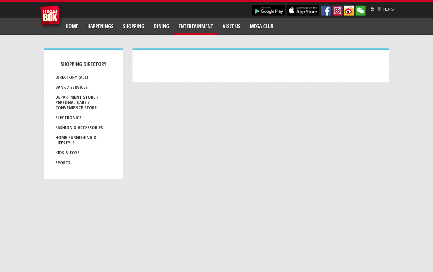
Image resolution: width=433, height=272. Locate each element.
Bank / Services (71, 87)
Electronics (68, 117)
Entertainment (196, 26)
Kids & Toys (67, 152)
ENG (389, 9)
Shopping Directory (83, 64)
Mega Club (261, 26)
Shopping (133, 26)
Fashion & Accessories (79, 127)
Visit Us (231, 26)
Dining (161, 26)
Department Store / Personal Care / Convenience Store (77, 102)
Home (72, 26)
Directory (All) (71, 77)
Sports (62, 162)
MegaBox (51, 17)
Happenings (100, 26)
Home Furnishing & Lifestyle (75, 140)
